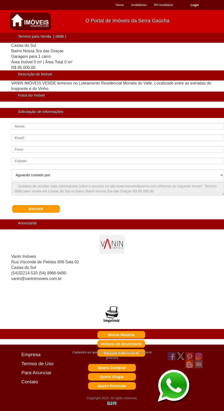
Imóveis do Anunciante (121, 344)
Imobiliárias (139, 5)
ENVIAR (36, 209)
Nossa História (121, 335)
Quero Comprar (112, 367)
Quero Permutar (112, 386)
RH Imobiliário (163, 5)
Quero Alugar (112, 377)
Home (120, 5)
